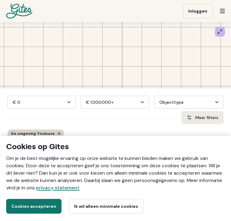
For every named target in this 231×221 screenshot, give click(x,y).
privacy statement (57, 187)
